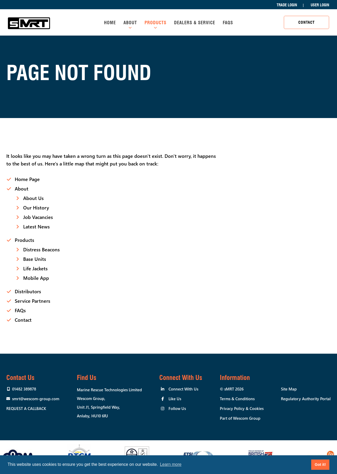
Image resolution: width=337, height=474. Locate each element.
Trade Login (287, 5)
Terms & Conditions (237, 398)
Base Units (34, 259)
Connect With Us (183, 389)
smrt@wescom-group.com (35, 398)
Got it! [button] (320, 464)
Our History (36, 207)
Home (110, 22)
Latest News (36, 226)
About (130, 22)
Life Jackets (35, 268)
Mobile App (36, 278)
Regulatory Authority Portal (306, 398)
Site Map (289, 389)
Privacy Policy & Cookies (242, 408)
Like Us (174, 398)
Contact (306, 22)
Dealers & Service (194, 22)
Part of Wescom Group (240, 418)
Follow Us (177, 408)
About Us (33, 198)
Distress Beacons (41, 249)
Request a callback (26, 408)
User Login (320, 5)
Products (155, 22)
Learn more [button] (170, 464)
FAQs (228, 22)
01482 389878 (24, 389)
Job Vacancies (38, 217)
